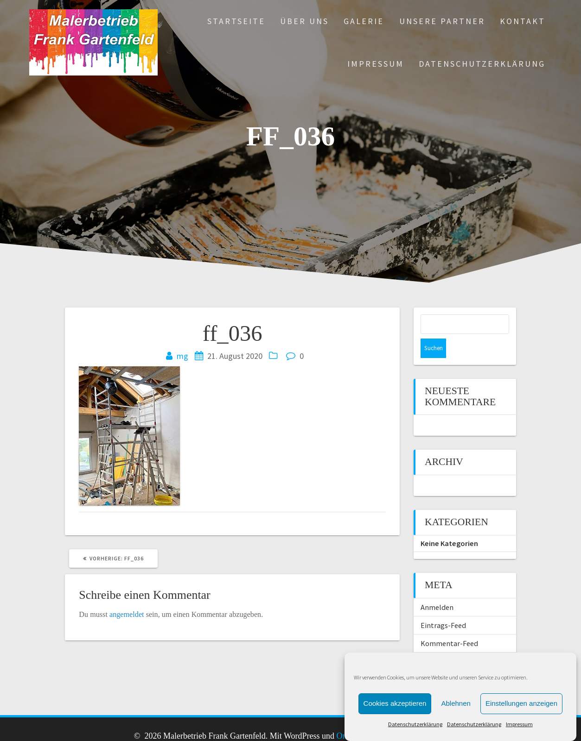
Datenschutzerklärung (415, 724)
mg (182, 356)
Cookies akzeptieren (395, 703)
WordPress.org (444, 642)
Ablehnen (455, 703)
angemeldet (126, 614)
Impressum (519, 724)
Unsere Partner (442, 21)
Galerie (364, 21)
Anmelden (437, 587)
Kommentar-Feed (449, 623)
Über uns (304, 21)
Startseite (236, 21)
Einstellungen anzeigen (521, 703)
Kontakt (522, 21)
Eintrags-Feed (443, 605)
